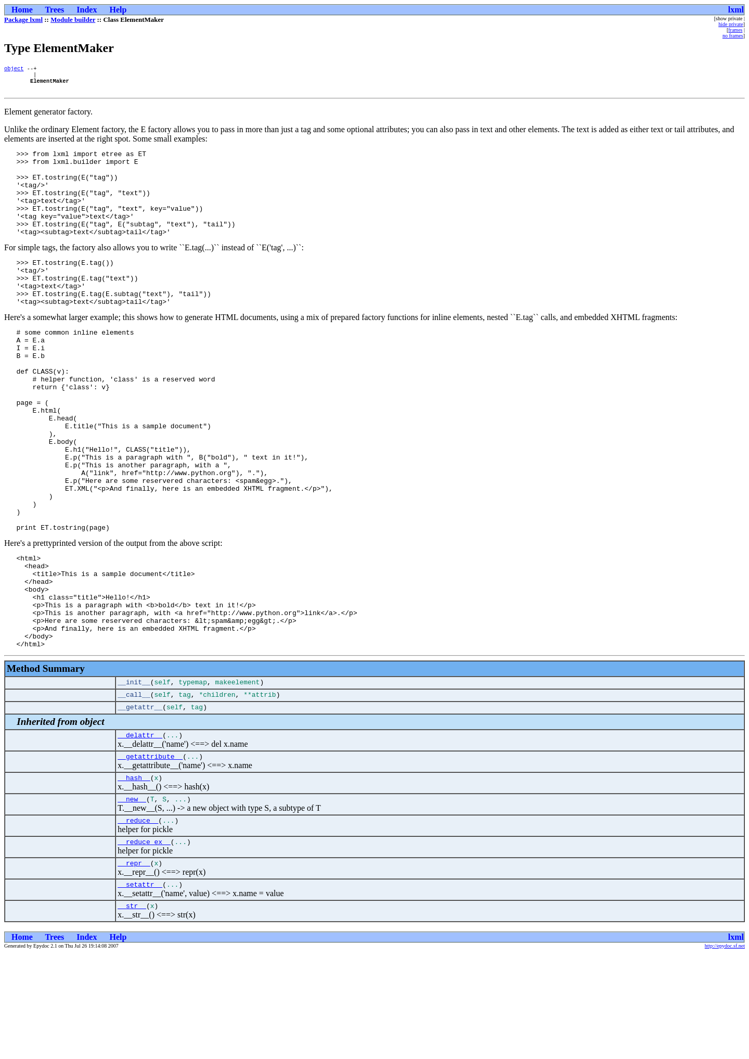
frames (735, 30)
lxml (736, 9)
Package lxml (23, 19)
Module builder (72, 19)
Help (117, 9)
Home (22, 9)
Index (86, 9)
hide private (730, 24)
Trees (54, 9)
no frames (732, 36)
